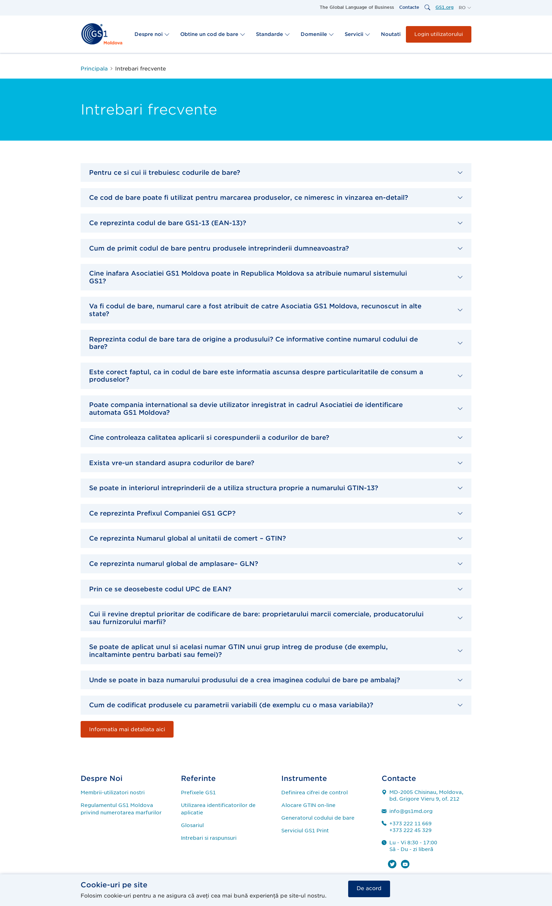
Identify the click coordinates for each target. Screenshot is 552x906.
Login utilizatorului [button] (438, 34)
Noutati (391, 34)
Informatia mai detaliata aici (127, 729)
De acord (369, 888)
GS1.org (444, 7)
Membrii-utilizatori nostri (113, 792)
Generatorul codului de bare (318, 818)
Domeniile (317, 34)
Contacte (409, 7)
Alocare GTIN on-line (308, 805)
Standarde (273, 34)
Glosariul (192, 825)
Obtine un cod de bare (212, 34)
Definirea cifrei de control (314, 792)
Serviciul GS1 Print (305, 830)
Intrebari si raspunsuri (209, 838)
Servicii (357, 34)
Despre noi (152, 34)
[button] (465, 8)
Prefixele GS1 (198, 792)
